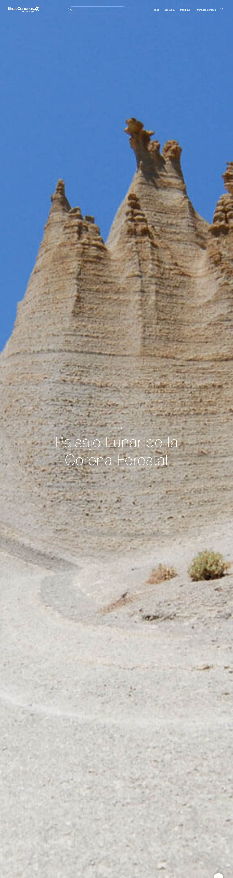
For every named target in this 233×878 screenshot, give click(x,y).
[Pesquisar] (97, 9)
